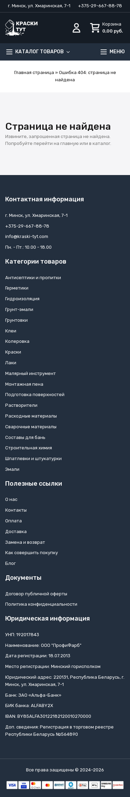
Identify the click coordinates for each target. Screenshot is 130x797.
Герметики (16, 288)
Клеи (10, 330)
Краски (13, 352)
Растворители (21, 405)
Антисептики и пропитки (33, 277)
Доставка (16, 531)
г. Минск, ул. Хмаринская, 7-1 (39, 5)
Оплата (13, 520)
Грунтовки (16, 320)
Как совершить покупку (31, 552)
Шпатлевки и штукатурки (33, 458)
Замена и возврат (25, 542)
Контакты (16, 510)
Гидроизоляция (22, 298)
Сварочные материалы (31, 426)
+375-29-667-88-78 (100, 5)
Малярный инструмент (30, 373)
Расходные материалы (31, 416)
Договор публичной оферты (36, 593)
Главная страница (34, 72)
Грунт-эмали (19, 309)
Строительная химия (28, 447)
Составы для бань (25, 437)
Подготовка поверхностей (34, 394)
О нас (11, 499)
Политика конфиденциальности (41, 604)
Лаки (10, 362)
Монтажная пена (24, 384)
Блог (10, 563)
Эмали (12, 469)
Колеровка (17, 341)
